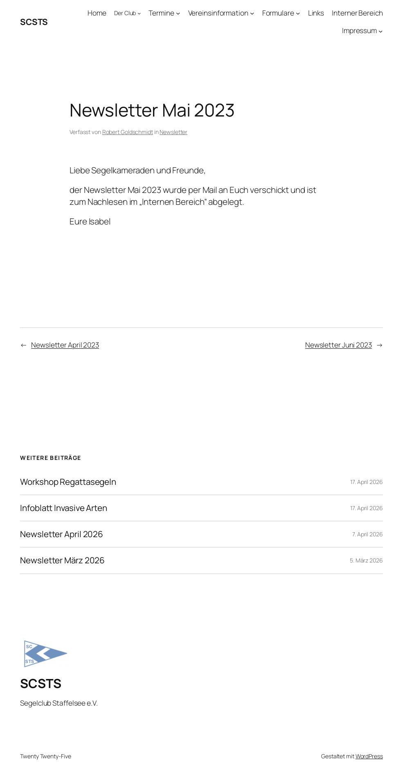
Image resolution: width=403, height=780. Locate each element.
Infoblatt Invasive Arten (63, 508)
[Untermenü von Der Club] (139, 13)
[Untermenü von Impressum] (380, 31)
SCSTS (34, 21)
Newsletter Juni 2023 (338, 345)
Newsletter (173, 132)
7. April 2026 (367, 534)
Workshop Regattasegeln (68, 481)
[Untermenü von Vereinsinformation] (252, 13)
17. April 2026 (366, 482)
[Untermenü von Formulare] (298, 13)
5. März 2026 (366, 560)
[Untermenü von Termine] (178, 13)
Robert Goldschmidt (127, 132)
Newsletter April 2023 (65, 345)
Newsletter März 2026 (62, 560)
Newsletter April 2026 (61, 534)
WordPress (369, 756)
